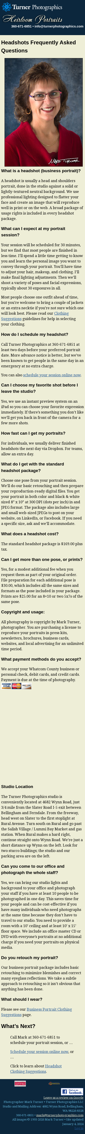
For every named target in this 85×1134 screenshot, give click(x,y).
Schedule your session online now (39, 1052)
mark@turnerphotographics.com (59, 1115)
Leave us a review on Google (63, 1097)
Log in (79, 1128)
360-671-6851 (21, 26)
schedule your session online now (52, 375)
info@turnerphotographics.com (58, 26)
